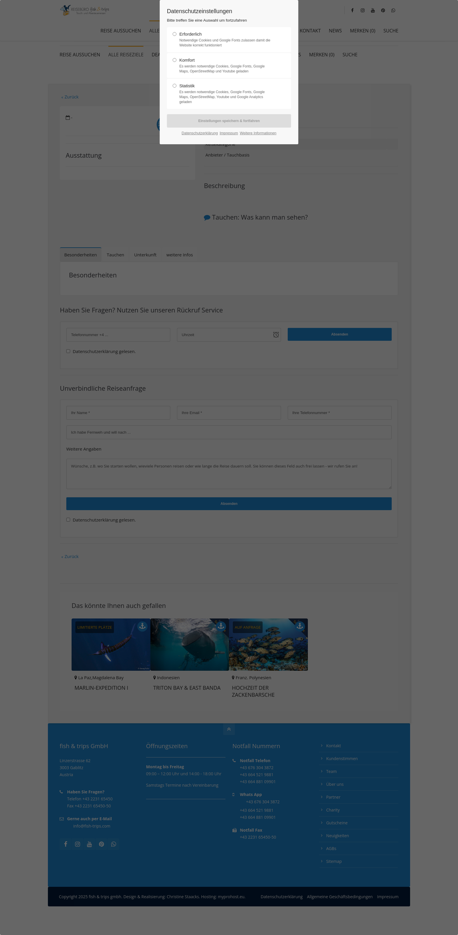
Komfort (226, 66)
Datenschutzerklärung (200, 133)
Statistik (226, 93)
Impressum (229, 133)
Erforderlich (226, 40)
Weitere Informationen (258, 133)
